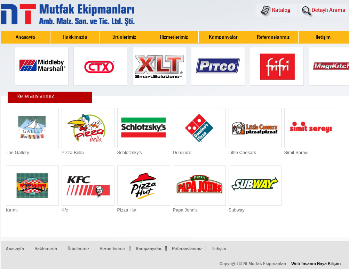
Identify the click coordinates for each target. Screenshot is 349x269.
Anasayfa (25, 37)
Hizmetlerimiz (174, 37)
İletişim (323, 37)
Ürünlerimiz (124, 37)
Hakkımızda (75, 37)
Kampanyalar (223, 37)
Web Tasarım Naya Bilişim (316, 264)
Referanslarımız (273, 37)
